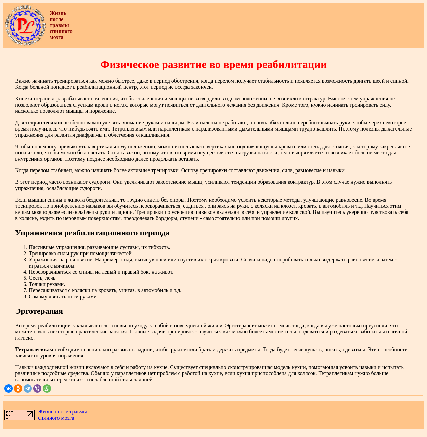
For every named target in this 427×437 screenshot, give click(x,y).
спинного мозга (56, 418)
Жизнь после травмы (62, 411)
